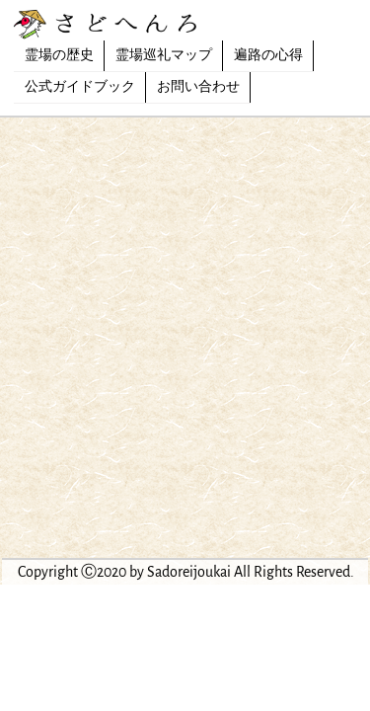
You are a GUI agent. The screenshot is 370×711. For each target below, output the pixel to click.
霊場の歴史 (59, 55)
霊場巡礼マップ (163, 55)
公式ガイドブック (80, 87)
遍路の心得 (268, 55)
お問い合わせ (198, 87)
